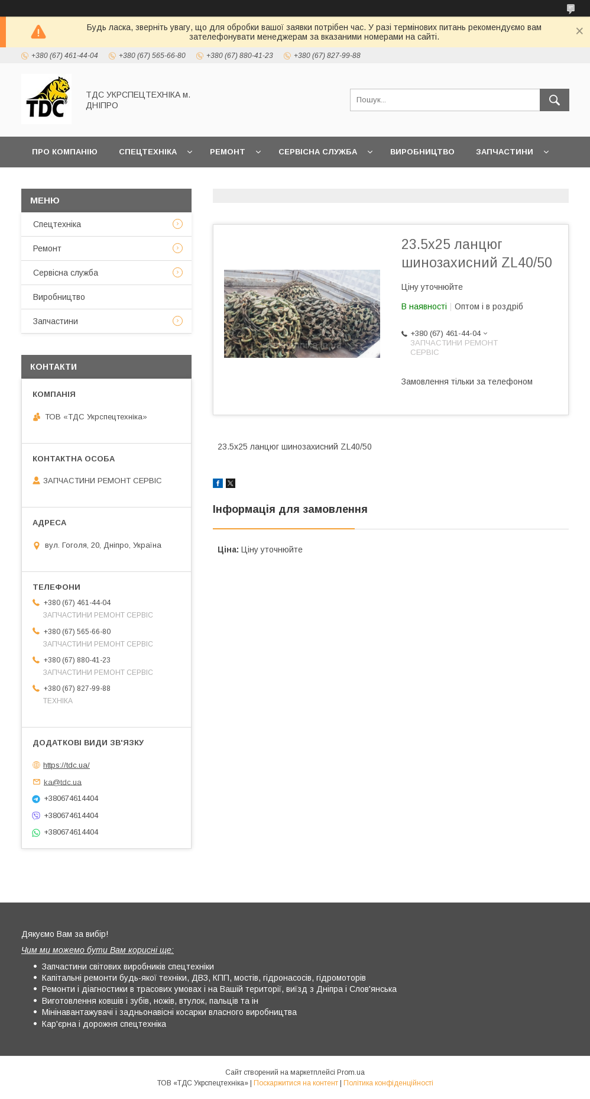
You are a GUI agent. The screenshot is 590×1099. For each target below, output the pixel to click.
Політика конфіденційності (388, 1083)
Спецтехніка (148, 151)
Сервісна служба (317, 151)
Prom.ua (351, 1072)
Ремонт (227, 151)
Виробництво (422, 151)
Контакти (111, 182)
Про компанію (65, 151)
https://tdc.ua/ (66, 765)
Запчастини (504, 151)
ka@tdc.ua (63, 781)
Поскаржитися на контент (296, 1083)
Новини (49, 182)
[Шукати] (554, 100)
